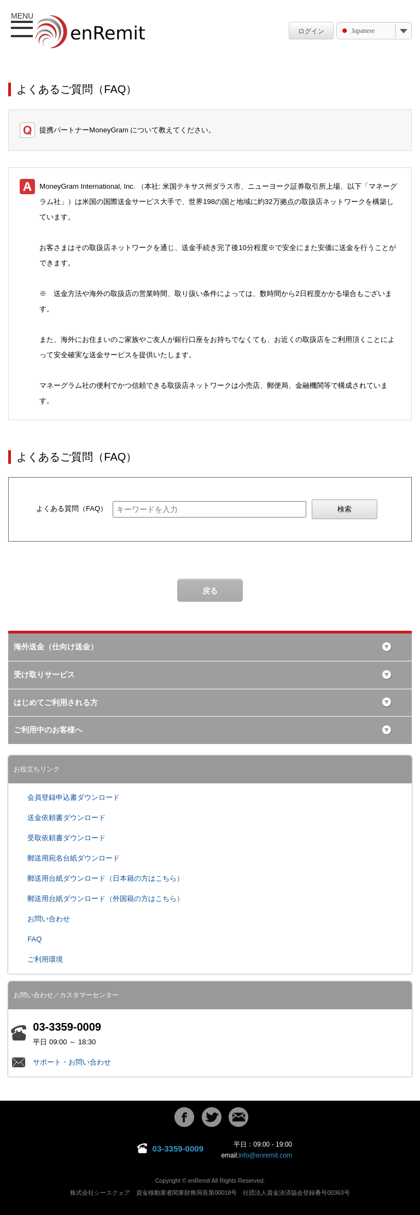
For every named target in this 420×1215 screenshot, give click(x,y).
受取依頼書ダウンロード (66, 838)
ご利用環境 (45, 959)
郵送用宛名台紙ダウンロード (73, 858)
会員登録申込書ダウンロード (73, 797)
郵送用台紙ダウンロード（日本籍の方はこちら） (105, 878)
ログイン (311, 31)
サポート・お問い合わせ (72, 1062)
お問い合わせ (48, 919)
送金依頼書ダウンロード (66, 817)
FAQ (34, 939)
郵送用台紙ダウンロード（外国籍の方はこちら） (105, 898)
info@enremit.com (265, 1155)
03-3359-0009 (178, 1148)
